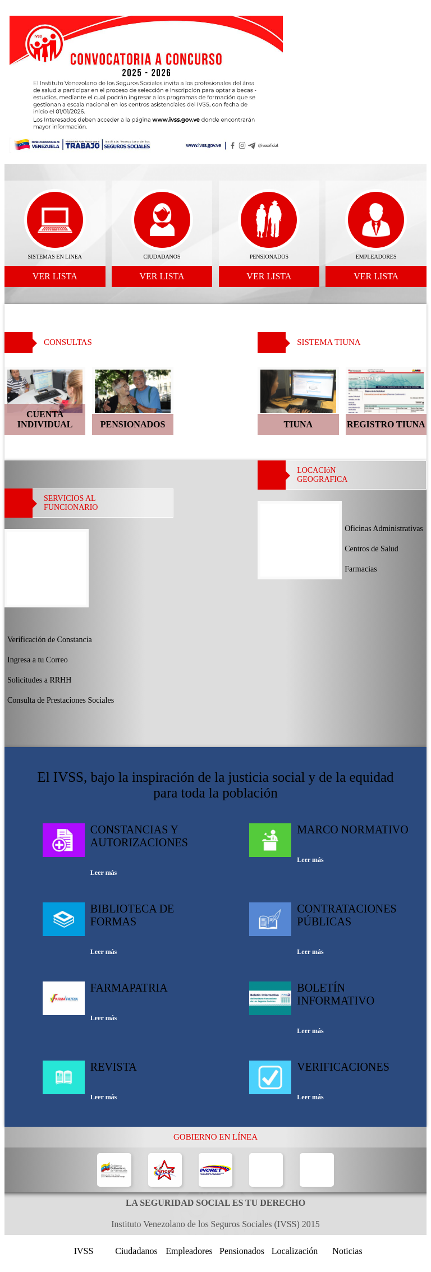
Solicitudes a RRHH (39, 680)
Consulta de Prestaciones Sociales (60, 700)
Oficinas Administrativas (384, 528)
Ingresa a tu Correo (37, 660)
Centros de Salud (371, 549)
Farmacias (361, 569)
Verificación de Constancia (49, 639)
